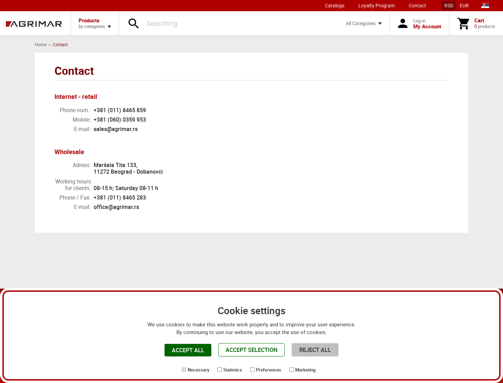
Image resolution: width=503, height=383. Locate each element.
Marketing (305, 370)
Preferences (268, 370)
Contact (417, 5)
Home (40, 44)
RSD (448, 5)
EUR (464, 5)
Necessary (198, 370)
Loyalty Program (376, 5)
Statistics (232, 370)
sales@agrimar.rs (116, 129)
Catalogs (334, 5)
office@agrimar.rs (116, 207)
